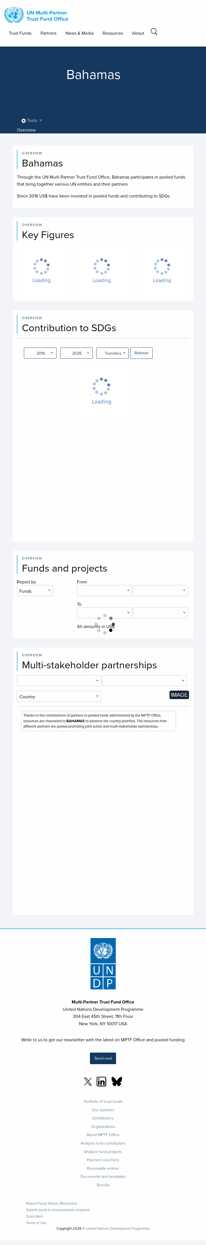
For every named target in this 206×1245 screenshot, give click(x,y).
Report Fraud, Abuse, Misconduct (51, 1203)
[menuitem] (30, 120)
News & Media (79, 33)
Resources (113, 33)
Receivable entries (103, 1168)
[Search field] (154, 32)
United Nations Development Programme (118, 1228)
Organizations (103, 1126)
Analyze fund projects (103, 1151)
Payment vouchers (103, 1160)
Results (103, 1185)
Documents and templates (103, 1176)
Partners (48, 33)
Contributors (103, 1118)
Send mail (103, 1058)
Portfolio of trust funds (103, 1101)
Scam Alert (34, 1216)
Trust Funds (20, 33)
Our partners (103, 1110)
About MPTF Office (103, 1135)
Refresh (141, 353)
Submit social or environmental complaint (58, 1210)
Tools (29, 120)
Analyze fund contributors (103, 1143)
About (138, 33)
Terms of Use (36, 1223)
